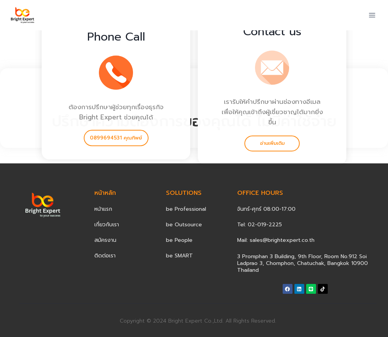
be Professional (186, 209)
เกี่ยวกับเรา (106, 225)
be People (179, 240)
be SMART (179, 256)
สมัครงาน (105, 240)
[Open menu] (372, 15)
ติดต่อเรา (105, 256)
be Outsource (184, 225)
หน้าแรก (103, 209)
